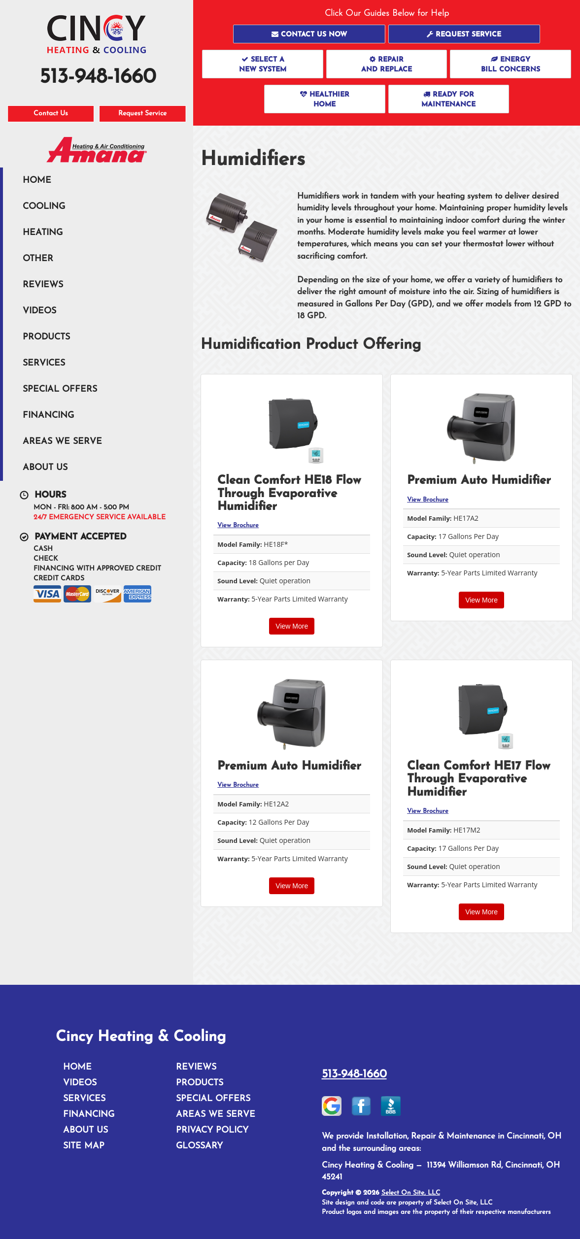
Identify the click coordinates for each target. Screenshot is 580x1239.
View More (291, 626)
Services (44, 363)
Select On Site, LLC (410, 1193)
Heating (43, 233)
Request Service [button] (142, 113)
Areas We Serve (62, 441)
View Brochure (238, 525)
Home (37, 180)
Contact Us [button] (51, 113)
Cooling (44, 206)
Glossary (199, 1146)
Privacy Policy (212, 1130)
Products (46, 337)
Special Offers (60, 389)
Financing (48, 415)
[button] (309, 34)
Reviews (43, 285)
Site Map (83, 1146)
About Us (45, 468)
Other (38, 259)
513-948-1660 (354, 1074)
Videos (39, 311)
